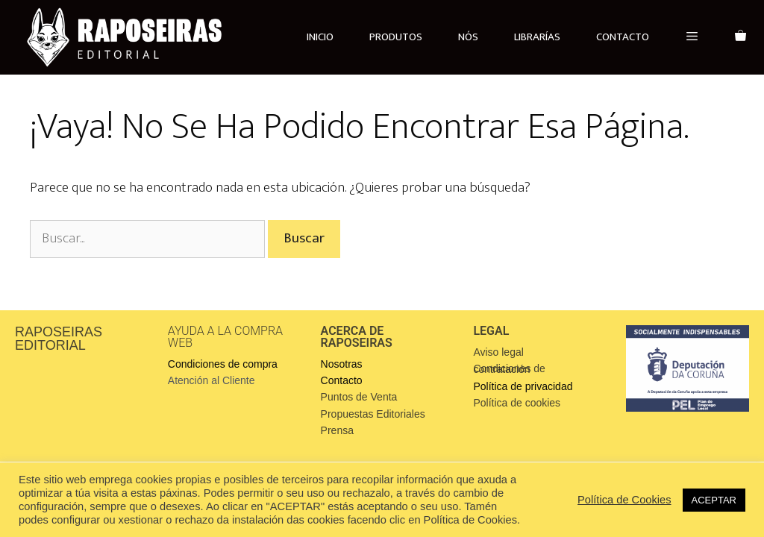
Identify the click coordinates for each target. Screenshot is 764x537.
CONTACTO (622, 37)
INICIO (320, 37)
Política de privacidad (522, 386)
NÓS (468, 37)
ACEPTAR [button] (714, 500)
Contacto (342, 380)
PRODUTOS (395, 37)
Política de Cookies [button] (624, 500)
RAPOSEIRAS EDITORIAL (58, 338)
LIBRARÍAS (537, 37)
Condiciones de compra (223, 364)
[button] (692, 37)
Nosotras (342, 364)
